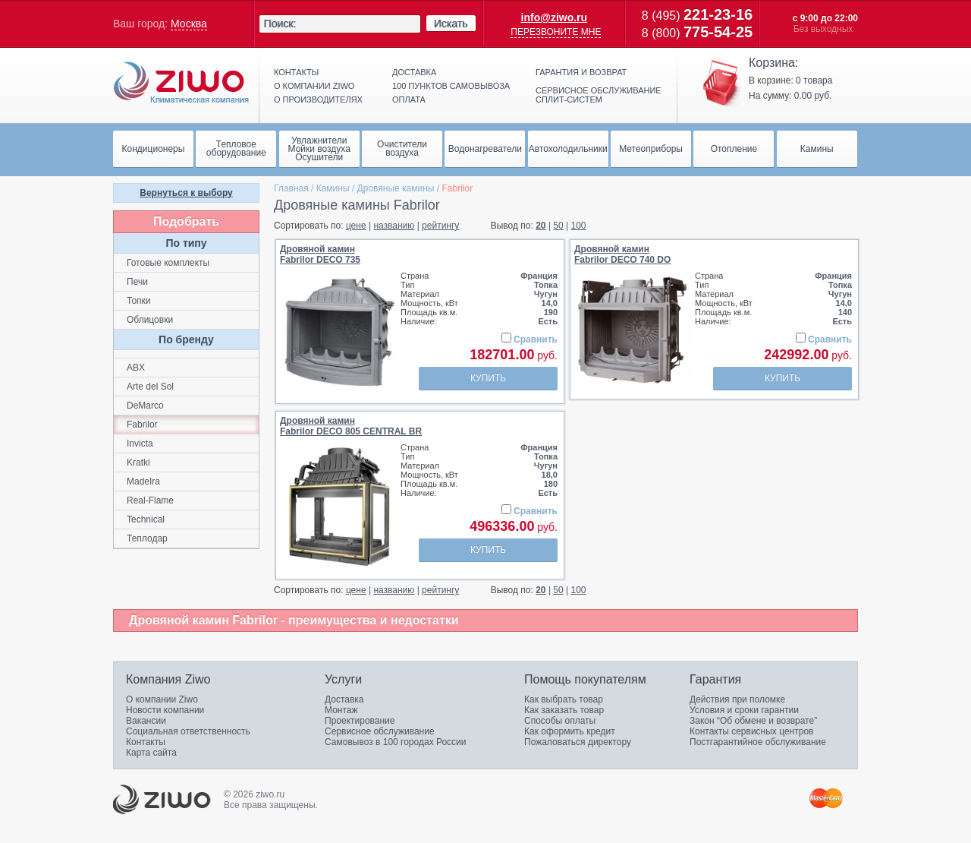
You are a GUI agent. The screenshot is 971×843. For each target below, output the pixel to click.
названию (393, 225)
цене (356, 225)
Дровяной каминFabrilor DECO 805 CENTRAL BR (351, 426)
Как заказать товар (564, 710)
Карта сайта (151, 752)
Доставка (414, 72)
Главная (291, 188)
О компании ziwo (314, 85)
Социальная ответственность (188, 731)
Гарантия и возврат (581, 72)
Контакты (296, 72)
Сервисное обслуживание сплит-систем (598, 95)
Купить (488, 378)
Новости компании (165, 710)
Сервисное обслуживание (380, 731)
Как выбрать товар (563, 699)
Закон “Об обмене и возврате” (753, 720)
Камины (333, 188)
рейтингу (440, 225)
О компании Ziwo (162, 699)
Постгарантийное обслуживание (758, 742)
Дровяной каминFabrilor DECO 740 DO (622, 254)
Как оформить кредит (569, 731)
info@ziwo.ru (554, 17)
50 (558, 225)
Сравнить (536, 339)
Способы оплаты (559, 720)
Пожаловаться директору (577, 742)
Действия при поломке (737, 699)
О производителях (318, 99)
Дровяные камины (396, 188)
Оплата (409, 99)
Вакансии (146, 720)
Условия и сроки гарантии (744, 710)
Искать (451, 23)
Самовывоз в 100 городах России (396, 742)
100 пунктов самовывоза (451, 85)
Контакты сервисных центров (751, 731)
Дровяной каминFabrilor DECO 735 (320, 254)
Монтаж (341, 710)
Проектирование (360, 720)
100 (578, 225)
